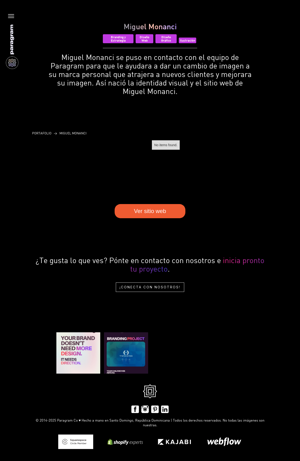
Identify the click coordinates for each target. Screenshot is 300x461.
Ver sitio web (150, 211)
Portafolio (41, 133)
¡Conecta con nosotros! (150, 287)
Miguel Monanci (73, 133)
